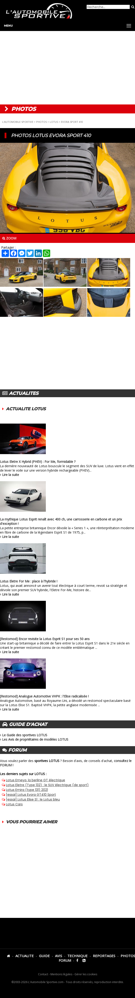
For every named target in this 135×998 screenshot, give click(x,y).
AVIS (58, 955)
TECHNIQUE (77, 955)
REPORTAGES (104, 955)
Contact (43, 974)
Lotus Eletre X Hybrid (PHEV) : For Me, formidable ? (37, 461)
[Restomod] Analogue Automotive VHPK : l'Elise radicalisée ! (44, 696)
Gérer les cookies (85, 974)
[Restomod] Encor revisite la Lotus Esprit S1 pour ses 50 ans (45, 639)
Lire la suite (10, 474)
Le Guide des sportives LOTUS (24, 735)
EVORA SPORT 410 (72, 122)
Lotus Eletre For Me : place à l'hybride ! (28, 581)
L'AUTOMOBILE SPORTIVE (17, 122)
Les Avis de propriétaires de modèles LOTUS (35, 739)
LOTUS (54, 122)
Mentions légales (61, 974)
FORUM (65, 960)
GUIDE (44, 955)
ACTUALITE (24, 955)
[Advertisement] (67, 68)
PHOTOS (41, 122)
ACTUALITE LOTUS (26, 408)
